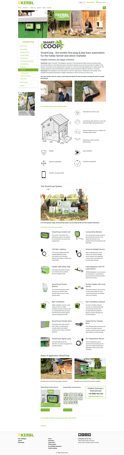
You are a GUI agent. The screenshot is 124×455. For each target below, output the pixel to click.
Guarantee (51, 440)
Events (20, 440)
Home (20, 7)
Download (45, 410)
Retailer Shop (101, 2)
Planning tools (91, 2)
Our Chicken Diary (24, 64)
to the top (43, 425)
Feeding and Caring (24, 52)
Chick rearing (23, 78)
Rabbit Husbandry (24, 82)
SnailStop (22, 85)
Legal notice (51, 442)
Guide (44, 7)
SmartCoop (22, 69)
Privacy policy (52, 444)
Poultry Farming (23, 46)
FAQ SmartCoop (24, 73)
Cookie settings (52, 448)
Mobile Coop (23, 67)
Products (25, 7)
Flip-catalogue (22, 438)
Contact (49, 7)
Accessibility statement (54, 446)
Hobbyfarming (28, 42)
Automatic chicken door (25, 76)
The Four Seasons (24, 58)
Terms (50, 438)
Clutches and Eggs (24, 55)
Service (39, 7)
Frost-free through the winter (26, 61)
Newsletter (21, 442)
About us (33, 7)
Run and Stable (23, 49)
